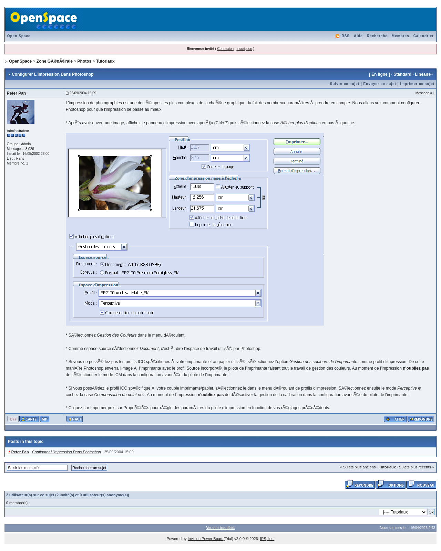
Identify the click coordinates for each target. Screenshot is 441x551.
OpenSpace (20, 61)
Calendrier (423, 36)
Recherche (377, 36)
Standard (402, 74)
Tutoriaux (105, 61)
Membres (400, 36)
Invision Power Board (206, 539)
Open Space (19, 36)
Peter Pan (16, 93)
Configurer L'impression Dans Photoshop (66, 452)
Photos (85, 61)
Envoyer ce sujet (379, 84)
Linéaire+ (424, 74)
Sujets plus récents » (416, 467)
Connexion (225, 49)
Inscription (244, 49)
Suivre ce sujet (345, 84)
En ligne (379, 74)
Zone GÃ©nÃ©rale (55, 61)
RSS (345, 36)
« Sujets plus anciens (358, 467)
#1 (432, 93)
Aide (358, 36)
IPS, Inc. (267, 539)
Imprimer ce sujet (417, 84)
